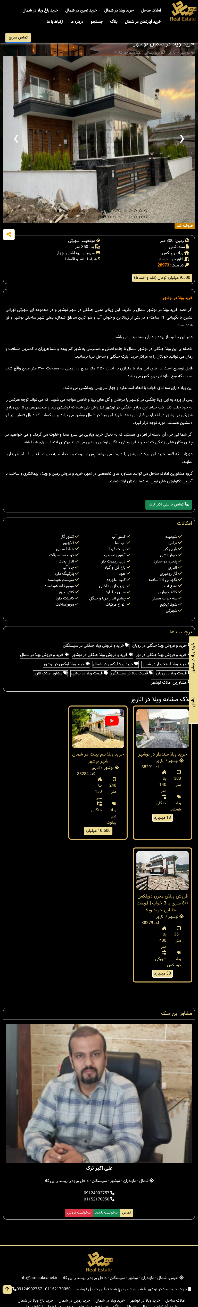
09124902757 (99, 1193)
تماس (126, 1213)
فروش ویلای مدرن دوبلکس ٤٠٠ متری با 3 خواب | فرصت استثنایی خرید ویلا (162, 903)
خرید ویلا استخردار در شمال (167, 664)
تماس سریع (18, 37)
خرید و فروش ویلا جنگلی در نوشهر (102, 655)
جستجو (97, 22)
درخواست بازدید (106, 1213)
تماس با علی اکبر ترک (169, 504)
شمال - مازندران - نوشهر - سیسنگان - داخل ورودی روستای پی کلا (99, 1181)
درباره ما (77, 22)
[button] (58, 210)
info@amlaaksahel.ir (38, 1278)
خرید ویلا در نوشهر (177, 298)
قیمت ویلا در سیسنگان (132, 673)
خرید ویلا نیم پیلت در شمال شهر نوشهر (98, 758)
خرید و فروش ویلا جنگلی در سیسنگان (96, 646)
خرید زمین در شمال (81, 10)
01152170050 (99, 1199)
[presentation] (16, 139)
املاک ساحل (151, 10)
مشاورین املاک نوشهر (171, 683)
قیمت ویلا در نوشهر (89, 673)
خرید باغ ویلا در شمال (40, 10)
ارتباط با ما (55, 22)
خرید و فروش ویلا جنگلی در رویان (162, 646)
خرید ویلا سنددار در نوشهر (162, 754)
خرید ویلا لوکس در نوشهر (66, 664)
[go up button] (7, 1289)
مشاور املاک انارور (50, 673)
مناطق (193, 702)
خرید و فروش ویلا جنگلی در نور (164, 655)
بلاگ (114, 22)
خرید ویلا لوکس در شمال (115, 664)
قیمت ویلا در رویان (174, 673)
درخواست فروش (79, 1213)
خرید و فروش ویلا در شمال (44, 655)
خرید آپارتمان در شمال (143, 22)
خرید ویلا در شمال (119, 10)
